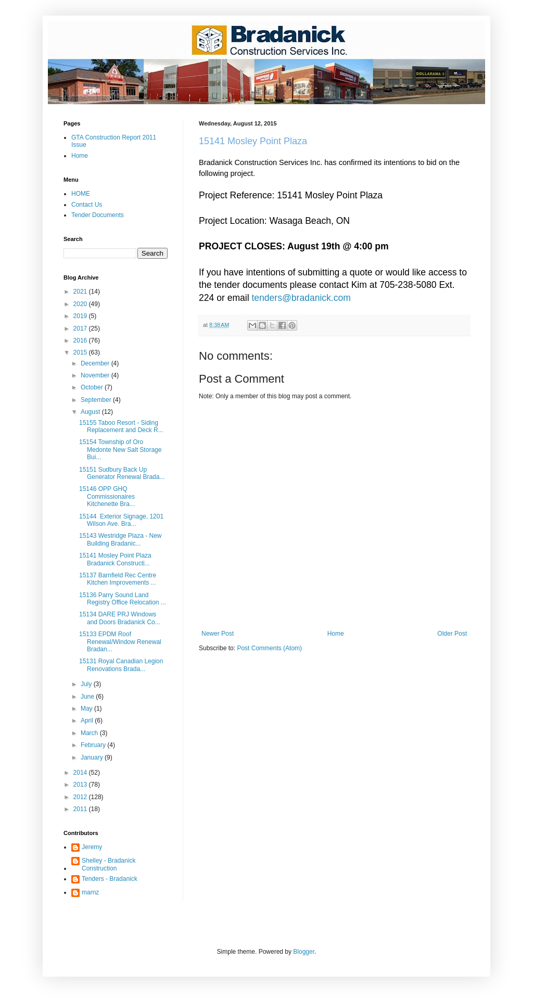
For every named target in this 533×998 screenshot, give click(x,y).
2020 (81, 304)
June (88, 696)
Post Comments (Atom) (269, 648)
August (91, 411)
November (96, 375)
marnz (90, 892)
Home (335, 633)
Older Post (452, 633)
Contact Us (86, 204)
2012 (81, 797)
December (96, 363)
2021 (81, 291)
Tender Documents (97, 215)
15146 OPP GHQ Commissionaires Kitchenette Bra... (107, 496)
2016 (81, 340)
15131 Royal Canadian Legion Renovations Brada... (121, 665)
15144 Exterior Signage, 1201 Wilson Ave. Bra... (121, 520)
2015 (81, 352)
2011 (81, 809)
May (87, 708)
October (93, 387)
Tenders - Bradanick (109, 878)
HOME (80, 193)
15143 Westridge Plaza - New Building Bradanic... (120, 539)
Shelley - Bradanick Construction (108, 864)
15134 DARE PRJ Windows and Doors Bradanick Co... (119, 618)
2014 (81, 772)
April (88, 720)
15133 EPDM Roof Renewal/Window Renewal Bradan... (120, 641)
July (87, 684)
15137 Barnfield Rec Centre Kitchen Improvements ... (117, 579)
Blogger (303, 951)
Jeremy (92, 847)
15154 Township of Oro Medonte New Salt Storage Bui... (120, 449)
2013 (81, 784)
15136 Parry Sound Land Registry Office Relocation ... (122, 598)
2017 (81, 328)
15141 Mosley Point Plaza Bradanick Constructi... (115, 559)
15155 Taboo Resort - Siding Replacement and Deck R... (121, 426)
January (93, 757)
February (94, 745)
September (97, 399)
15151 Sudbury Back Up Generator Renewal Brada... (121, 473)
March (90, 733)
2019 (81, 316)
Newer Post (217, 633)
